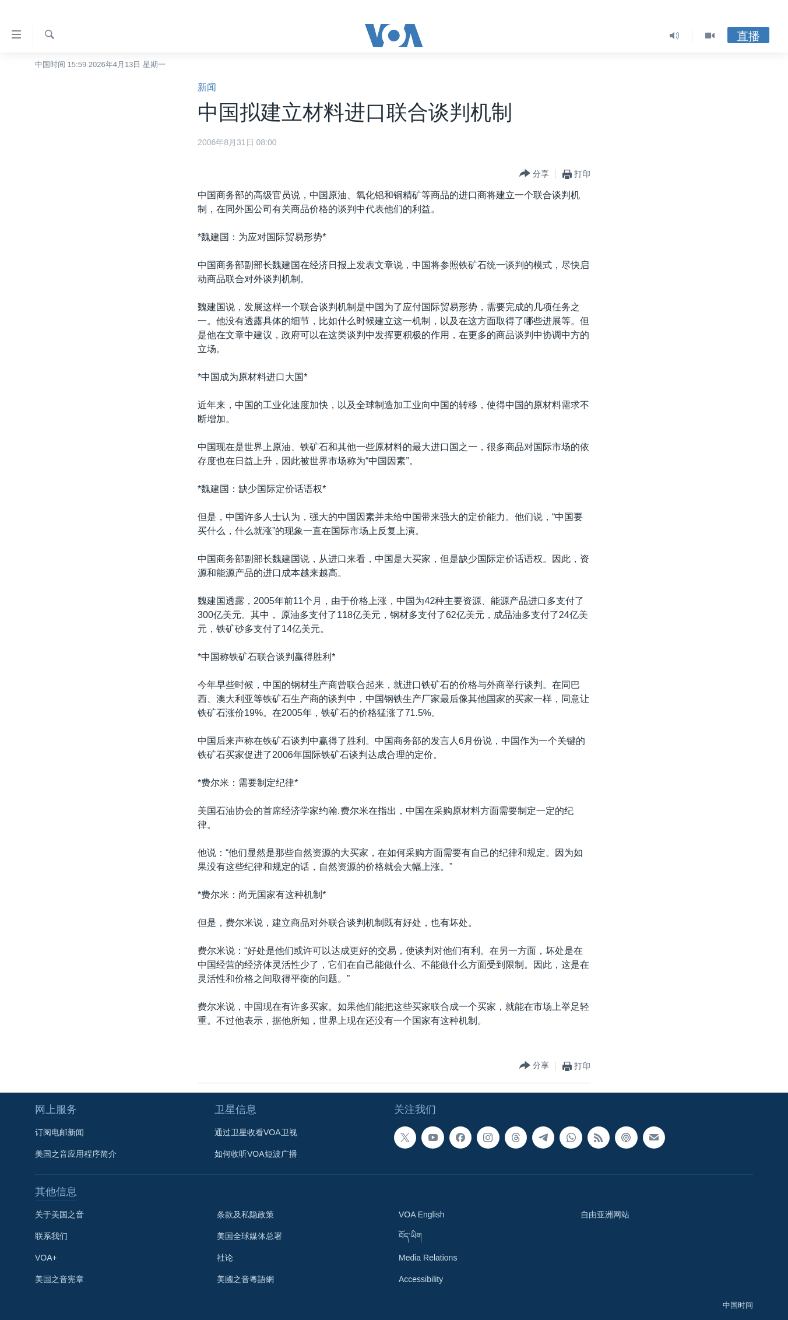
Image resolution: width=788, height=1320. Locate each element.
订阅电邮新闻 (59, 1132)
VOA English (422, 1214)
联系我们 (51, 1236)
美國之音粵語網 (245, 1279)
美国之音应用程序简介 (76, 1153)
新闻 (207, 87)
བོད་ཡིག (410, 1236)
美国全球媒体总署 (249, 1236)
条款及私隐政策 (245, 1214)
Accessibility (421, 1279)
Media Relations (428, 1257)
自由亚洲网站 (605, 1214)
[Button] (534, 174)
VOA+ (46, 1257)
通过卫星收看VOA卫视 (255, 1132)
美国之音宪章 (59, 1279)
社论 (225, 1257)
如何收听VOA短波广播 (255, 1153)
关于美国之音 (59, 1214)
